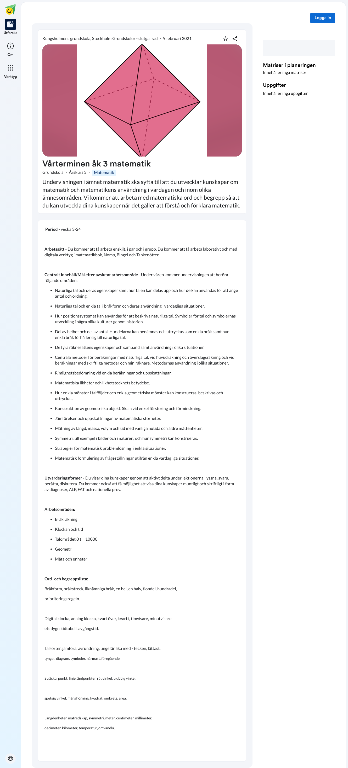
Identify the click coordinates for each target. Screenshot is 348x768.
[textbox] (142, 490)
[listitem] (11, 27)
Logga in (323, 18)
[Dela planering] (235, 38)
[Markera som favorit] (225, 38)
